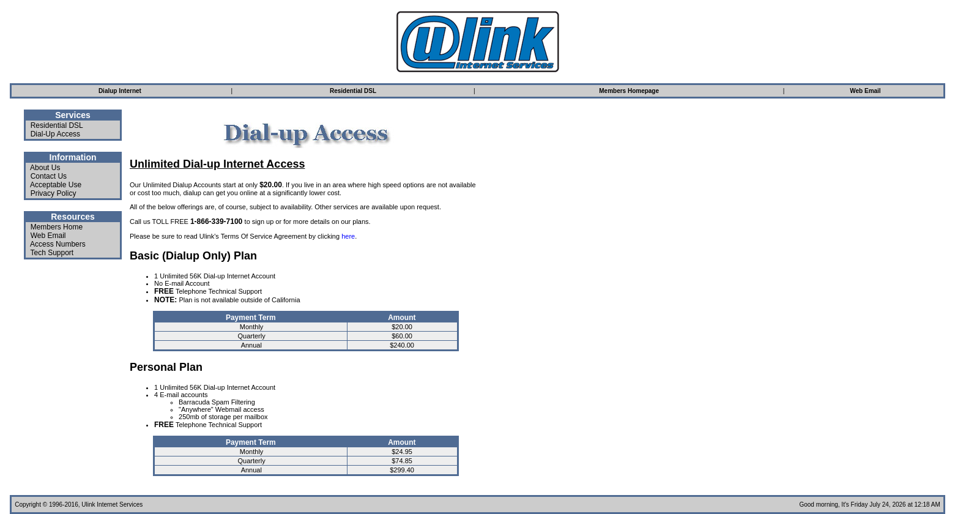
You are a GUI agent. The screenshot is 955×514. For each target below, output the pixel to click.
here (348, 236)
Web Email (48, 235)
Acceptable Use (55, 185)
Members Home (57, 227)
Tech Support (51, 252)
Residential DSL (57, 125)
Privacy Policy (53, 193)
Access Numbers (58, 244)
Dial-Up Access (55, 134)
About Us (45, 167)
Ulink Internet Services (112, 504)
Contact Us (49, 176)
